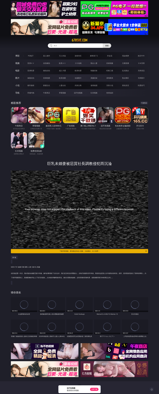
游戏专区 (78, 56)
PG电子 (31, 56)
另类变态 (141, 70)
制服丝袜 (94, 70)
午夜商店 (46, 93)
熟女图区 (125, 78)
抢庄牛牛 (141, 56)
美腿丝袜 (94, 78)
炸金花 (109, 56)
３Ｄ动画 (78, 63)
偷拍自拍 (46, 70)
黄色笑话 (125, 85)
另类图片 (141, 78)
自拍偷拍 (46, 63)
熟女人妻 (94, 63)
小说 (17, 85)
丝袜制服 (109, 63)
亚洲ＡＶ (30, 63)
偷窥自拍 (30, 78)
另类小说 (109, 85)
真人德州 (46, 56)
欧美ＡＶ (62, 63)
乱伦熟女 (125, 70)
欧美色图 (62, 78)
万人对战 (62, 56)
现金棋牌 (125, 56)
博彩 (17, 55)
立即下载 (94, 389)
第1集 (14, 257)
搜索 (107, 45)
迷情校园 (94, 85)
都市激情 (30, 85)
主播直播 (125, 63)
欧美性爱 (78, 70)
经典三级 (109, 70)
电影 (17, 70)
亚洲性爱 (30, 70)
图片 (17, 78)
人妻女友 (62, 85)
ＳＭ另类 (141, 63)
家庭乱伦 (46, 85)
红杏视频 (94, 93)
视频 (17, 63)
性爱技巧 (141, 85)
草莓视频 (62, 93)
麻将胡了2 (94, 56)
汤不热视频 (78, 93)
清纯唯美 (109, 78)
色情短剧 (109, 93)
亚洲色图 (46, 78)
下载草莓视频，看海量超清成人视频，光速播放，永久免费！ (103, 251)
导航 (17, 92)
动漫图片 (78, 78)
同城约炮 (30, 93)
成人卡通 (62, 70)
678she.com (79, 40)
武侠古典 (78, 85)
